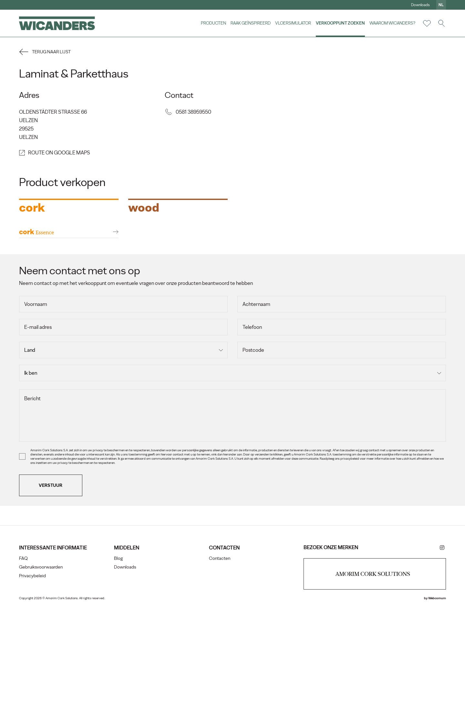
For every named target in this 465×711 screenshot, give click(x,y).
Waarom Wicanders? (392, 23)
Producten (212, 23)
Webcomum (437, 702)
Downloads (420, 5)
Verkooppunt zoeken (340, 23)
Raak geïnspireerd (250, 23)
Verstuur (51, 589)
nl (440, 5)
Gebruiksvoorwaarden (41, 671)
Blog (118, 662)
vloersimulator (293, 23)
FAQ (23, 662)
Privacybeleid (32, 680)
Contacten (219, 662)
